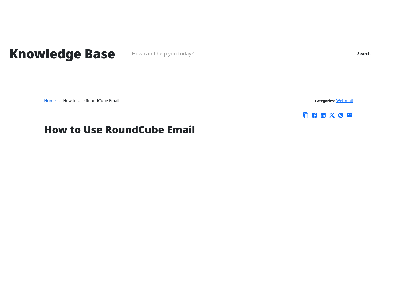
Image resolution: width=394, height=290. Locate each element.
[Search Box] (233, 53)
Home (50, 100)
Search (364, 53)
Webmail (344, 100)
